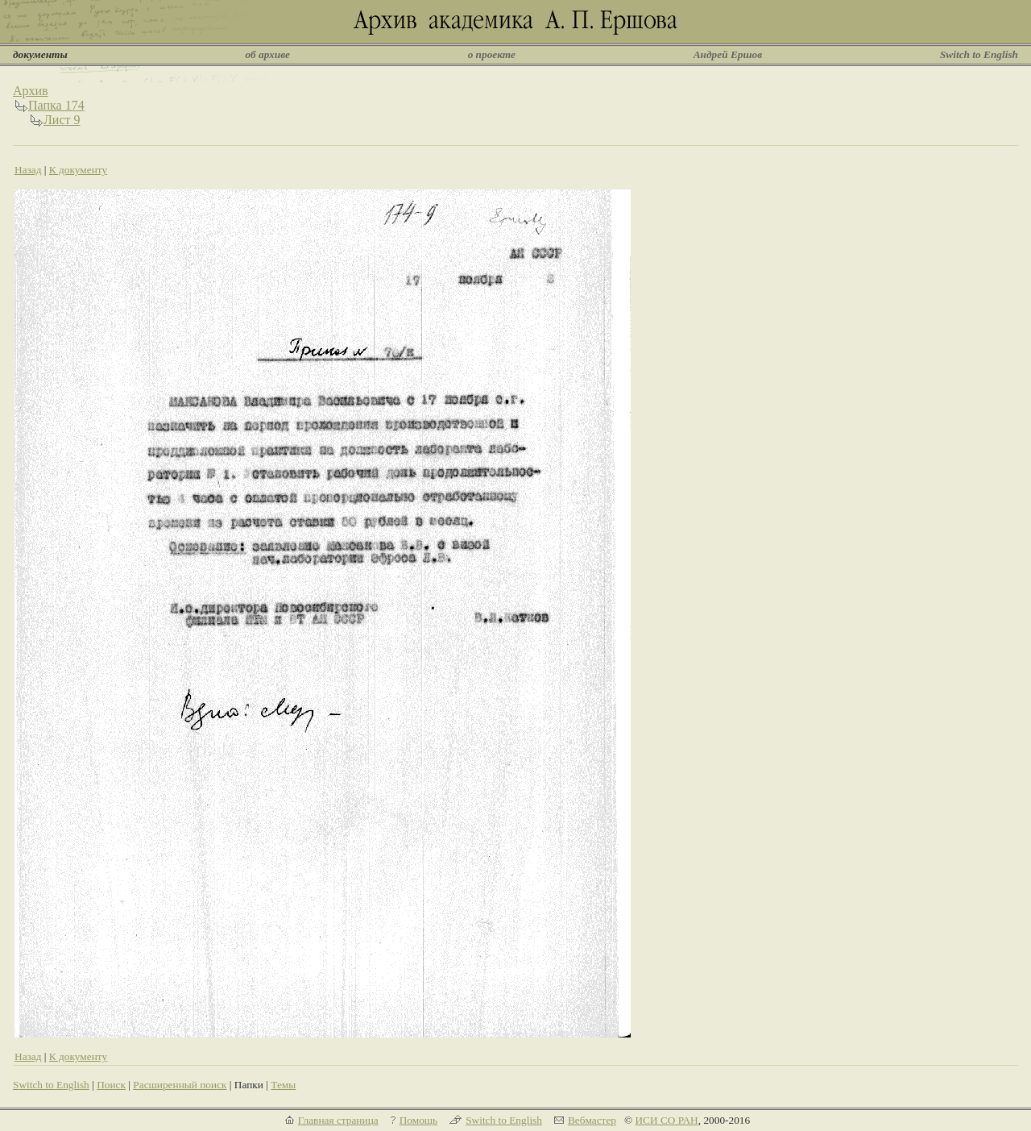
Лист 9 (62, 120)
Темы (283, 1085)
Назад (28, 170)
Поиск (111, 1085)
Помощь (418, 1120)
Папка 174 (56, 105)
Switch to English (979, 54)
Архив (30, 91)
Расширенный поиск (179, 1085)
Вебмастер (592, 1120)
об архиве (267, 54)
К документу (78, 170)
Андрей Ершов (728, 54)
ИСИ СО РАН (666, 1120)
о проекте (492, 54)
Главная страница (338, 1120)
